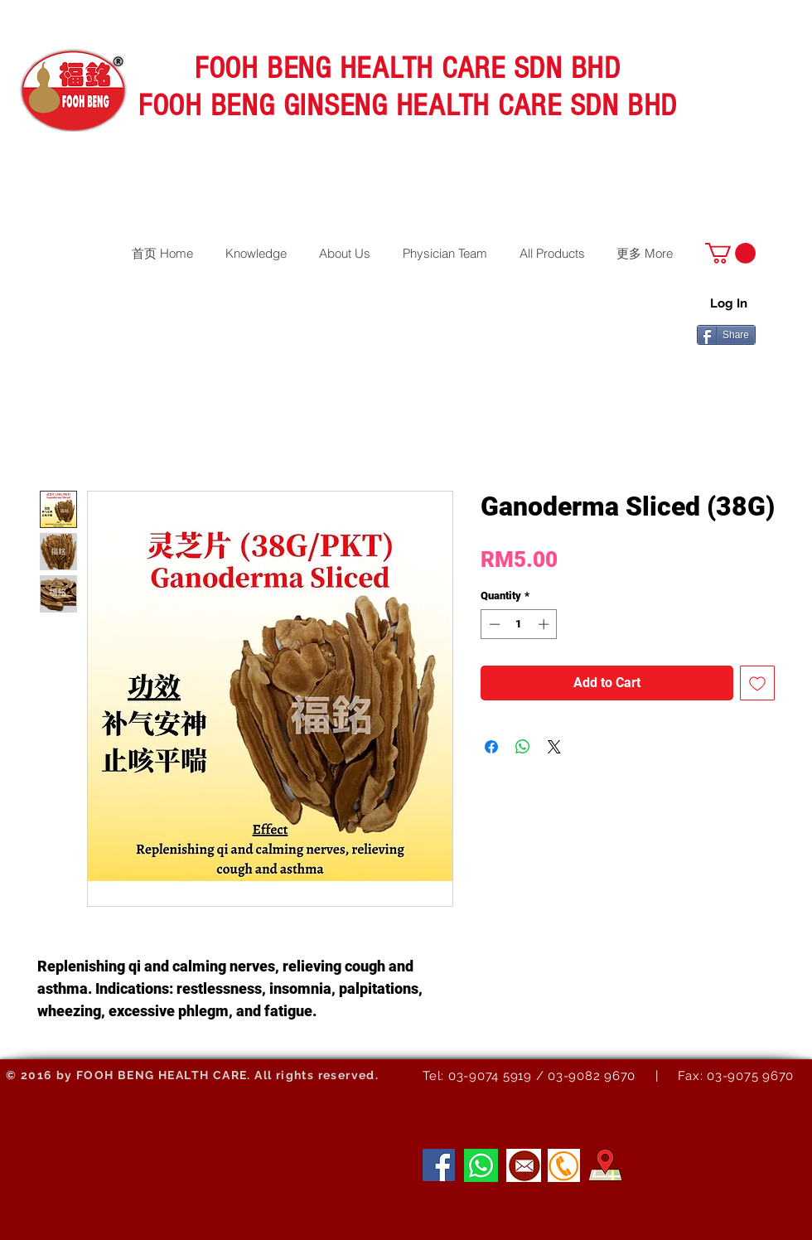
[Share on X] (554, 747)
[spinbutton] (519, 624)
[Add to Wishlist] (757, 683)
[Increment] (545, 624)
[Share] (726, 335)
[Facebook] (439, 1165)
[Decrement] (493, 624)
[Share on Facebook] (491, 747)
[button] (730, 253)
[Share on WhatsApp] (523, 747)
